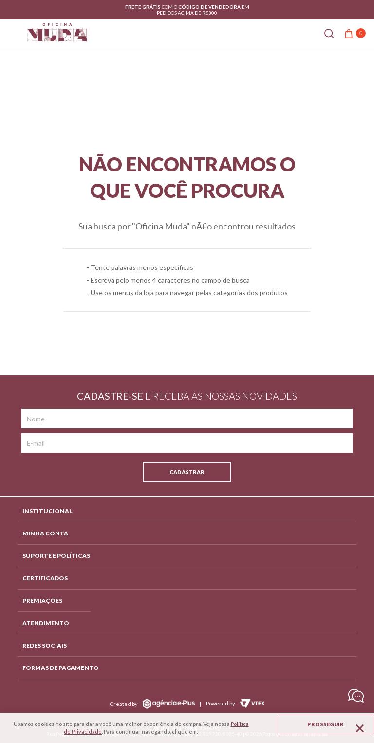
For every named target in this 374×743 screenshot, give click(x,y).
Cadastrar (187, 472)
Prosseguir (325, 724)
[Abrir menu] (11, 32)
